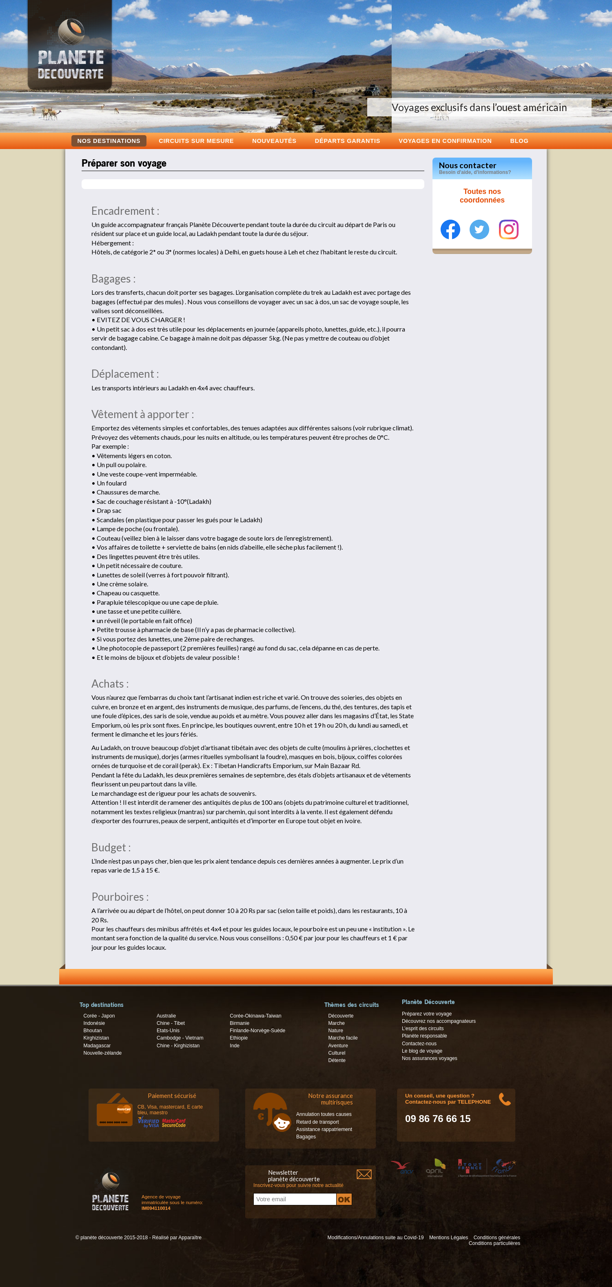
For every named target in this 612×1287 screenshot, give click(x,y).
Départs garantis (347, 141)
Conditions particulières (494, 1243)
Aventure (338, 1046)
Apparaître (190, 1237)
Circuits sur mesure (196, 141)
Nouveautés (274, 141)
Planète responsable (424, 1036)
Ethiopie (239, 1038)
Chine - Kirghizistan (178, 1046)
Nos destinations (109, 141)
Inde (234, 1046)
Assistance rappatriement (324, 1129)
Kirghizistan (96, 1038)
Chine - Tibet (171, 1023)
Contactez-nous (419, 1044)
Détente (337, 1060)
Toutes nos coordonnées (482, 196)
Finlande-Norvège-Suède (257, 1030)
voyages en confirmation (445, 141)
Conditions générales (497, 1237)
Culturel (336, 1053)
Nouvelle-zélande (102, 1053)
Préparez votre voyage (427, 1014)
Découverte (340, 1016)
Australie (166, 1016)
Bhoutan (92, 1030)
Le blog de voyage (422, 1051)
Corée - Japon (99, 1016)
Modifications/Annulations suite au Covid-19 (376, 1237)
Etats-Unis (168, 1030)
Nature (335, 1030)
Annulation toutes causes (324, 1114)
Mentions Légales (448, 1237)
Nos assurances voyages (429, 1058)
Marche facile (342, 1038)
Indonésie (94, 1023)
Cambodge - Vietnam (180, 1038)
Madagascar (97, 1046)
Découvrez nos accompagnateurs (439, 1021)
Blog (519, 141)
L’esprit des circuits (423, 1028)
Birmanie (239, 1023)
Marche (336, 1023)
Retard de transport (317, 1122)
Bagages (306, 1137)
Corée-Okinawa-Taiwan (255, 1016)
